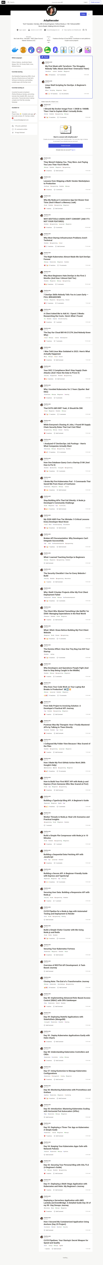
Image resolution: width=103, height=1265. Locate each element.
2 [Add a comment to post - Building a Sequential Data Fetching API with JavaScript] (58, 863)
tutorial (54, 71)
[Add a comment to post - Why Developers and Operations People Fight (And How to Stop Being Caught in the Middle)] (47, 676)
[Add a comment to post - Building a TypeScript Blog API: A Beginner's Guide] (49, 806)
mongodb (60, 468)
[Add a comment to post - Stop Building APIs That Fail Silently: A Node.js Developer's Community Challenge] (49, 509)
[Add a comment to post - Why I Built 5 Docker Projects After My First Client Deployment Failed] (49, 600)
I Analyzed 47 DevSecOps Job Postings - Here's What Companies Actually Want (65, 444)
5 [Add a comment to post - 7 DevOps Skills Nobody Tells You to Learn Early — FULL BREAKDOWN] (59, 303)
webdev (60, 71)
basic (66, 951)
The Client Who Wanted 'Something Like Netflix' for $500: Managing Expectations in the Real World (66, 612)
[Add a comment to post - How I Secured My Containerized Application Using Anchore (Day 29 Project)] (48, 1230)
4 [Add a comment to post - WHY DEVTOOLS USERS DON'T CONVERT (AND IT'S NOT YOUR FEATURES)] (58, 227)
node (45, 205)
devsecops (47, 449)
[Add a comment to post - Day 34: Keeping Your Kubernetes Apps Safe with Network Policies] (48, 1154)
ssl (45, 1170)
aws (50, 524)
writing (61, 1057)
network (46, 1151)
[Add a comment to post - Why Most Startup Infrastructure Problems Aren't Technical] (48, 246)
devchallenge (61, 984)
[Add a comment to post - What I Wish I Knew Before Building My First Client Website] (49, 638)
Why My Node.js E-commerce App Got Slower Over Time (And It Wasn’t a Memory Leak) (66, 201)
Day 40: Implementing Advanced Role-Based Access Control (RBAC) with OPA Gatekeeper (67, 999)
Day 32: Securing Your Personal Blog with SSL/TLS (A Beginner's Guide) (66, 1166)
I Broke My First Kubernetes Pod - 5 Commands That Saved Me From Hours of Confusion (67, 482)
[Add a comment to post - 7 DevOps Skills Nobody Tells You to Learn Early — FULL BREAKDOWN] (48, 303)
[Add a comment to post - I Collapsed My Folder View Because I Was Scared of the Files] (47, 752)
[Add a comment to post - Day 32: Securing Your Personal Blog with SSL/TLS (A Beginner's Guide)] (47, 1173)
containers (47, 1227)
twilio (49, 543)
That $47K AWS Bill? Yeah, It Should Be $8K (63, 408)
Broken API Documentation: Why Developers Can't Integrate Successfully (66, 539)
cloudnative (66, 524)
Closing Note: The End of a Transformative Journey (66, 981)
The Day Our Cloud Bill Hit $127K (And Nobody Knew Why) (67, 333)
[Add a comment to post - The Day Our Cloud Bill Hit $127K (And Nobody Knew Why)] (48, 341)
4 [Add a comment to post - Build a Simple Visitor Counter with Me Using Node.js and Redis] (60, 938)
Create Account (65, 145)
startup (52, 654)
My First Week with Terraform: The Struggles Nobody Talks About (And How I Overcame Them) (67, 67)
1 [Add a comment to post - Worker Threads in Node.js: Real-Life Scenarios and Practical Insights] (48, 825)
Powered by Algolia (57, 2)
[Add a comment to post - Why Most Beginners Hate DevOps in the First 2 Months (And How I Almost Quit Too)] (48, 284)
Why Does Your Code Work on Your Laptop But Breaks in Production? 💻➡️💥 (64, 688)
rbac (45, 1003)
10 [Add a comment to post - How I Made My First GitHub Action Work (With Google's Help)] (61, 771)
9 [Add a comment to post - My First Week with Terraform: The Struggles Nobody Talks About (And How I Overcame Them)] (61, 75)
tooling (62, 1076)
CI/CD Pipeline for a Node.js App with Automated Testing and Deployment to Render (65, 912)
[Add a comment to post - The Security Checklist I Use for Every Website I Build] (47, 581)
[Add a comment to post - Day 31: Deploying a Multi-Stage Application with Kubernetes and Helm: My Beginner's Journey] (47, 1190)
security (46, 375)
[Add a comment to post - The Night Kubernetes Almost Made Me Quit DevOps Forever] (49, 265)
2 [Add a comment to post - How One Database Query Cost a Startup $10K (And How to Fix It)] (60, 471)
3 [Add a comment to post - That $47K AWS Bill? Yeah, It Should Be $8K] (61, 414)
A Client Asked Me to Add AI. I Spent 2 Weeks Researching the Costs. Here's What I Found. (64, 314)
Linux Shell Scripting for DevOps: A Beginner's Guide (65, 86)
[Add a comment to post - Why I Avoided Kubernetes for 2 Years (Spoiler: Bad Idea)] (48, 397)
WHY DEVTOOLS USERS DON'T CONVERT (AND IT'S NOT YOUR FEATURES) (67, 220)
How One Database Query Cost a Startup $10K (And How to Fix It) (67, 463)
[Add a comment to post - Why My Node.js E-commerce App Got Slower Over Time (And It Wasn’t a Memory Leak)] (47, 208)
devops (66, 114)
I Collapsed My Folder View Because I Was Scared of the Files (67, 745)
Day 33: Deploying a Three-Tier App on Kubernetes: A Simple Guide (66, 1128)
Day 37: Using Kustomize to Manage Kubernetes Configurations (65, 1072)
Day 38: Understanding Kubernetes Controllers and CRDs (66, 1053)
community (62, 506)
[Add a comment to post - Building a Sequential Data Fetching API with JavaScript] (48, 863)
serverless (68, 578)
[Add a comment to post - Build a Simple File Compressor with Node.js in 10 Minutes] (48, 844)
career (67, 300)
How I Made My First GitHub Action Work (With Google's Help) (64, 763)
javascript (61, 224)
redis (50, 935)
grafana (46, 1095)
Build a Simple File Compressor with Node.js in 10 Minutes (66, 836)
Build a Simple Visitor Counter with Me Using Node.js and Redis (64, 931)
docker (46, 114)
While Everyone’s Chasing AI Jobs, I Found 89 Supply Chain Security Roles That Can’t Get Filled (67, 426)
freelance (46, 616)
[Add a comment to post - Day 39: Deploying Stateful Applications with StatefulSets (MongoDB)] (48, 1025)
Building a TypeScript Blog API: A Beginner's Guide (66, 800)
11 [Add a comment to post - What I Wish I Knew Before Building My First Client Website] (61, 639)
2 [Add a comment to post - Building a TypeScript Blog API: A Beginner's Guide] (60, 807)
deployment (47, 597)
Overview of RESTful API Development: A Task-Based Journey (65, 966)
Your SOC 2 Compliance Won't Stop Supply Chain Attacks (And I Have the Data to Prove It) (65, 371)
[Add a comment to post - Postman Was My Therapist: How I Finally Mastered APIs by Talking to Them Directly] (48, 733)
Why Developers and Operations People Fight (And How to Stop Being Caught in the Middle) (66, 669)
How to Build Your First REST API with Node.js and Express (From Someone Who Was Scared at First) (66, 782)
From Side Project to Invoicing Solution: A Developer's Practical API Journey (62, 707)
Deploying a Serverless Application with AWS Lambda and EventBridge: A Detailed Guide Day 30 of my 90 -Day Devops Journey (67, 1202)
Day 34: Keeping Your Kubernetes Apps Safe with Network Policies (65, 1147)
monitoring (68, 1095)
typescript (47, 803)
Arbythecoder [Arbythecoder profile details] (48, 62)
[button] (15, 50)
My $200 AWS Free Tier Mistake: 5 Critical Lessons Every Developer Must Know (66, 520)
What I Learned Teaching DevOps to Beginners (64, 557)
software (46, 186)
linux (47, 90)
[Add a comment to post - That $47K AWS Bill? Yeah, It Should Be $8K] (49, 414)
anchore (59, 1227)
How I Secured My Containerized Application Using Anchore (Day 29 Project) (66, 1223)
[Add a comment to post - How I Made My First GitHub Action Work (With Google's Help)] (49, 771)
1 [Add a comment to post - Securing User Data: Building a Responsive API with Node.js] (57, 901)
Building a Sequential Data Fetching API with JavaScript (63, 855)
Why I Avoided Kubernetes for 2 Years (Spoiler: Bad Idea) (66, 390)
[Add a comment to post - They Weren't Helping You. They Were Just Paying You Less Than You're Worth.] (48, 170)
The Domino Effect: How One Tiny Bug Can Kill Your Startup (67, 650)
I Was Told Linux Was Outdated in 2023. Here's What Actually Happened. (67, 352)
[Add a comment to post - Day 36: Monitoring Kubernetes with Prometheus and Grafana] (49, 1098)
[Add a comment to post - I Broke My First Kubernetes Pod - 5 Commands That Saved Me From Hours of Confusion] (49, 490)
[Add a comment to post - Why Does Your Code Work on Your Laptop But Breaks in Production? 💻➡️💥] (49, 695)
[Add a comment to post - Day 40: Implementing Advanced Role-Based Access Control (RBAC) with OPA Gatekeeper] (47, 1006)
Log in (85, 2)
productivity (53, 468)
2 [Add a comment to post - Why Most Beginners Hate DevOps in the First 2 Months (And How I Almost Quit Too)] (59, 284)
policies (65, 1151)
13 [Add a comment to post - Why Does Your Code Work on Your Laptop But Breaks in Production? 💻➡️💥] (61, 695)
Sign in (73, 150)
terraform (48, 71)
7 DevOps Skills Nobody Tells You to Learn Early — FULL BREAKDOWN (66, 295)
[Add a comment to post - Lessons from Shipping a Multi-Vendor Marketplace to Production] (48, 189)
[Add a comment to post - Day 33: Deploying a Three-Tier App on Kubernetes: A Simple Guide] (48, 1135)
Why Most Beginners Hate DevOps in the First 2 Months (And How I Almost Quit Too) (65, 277)
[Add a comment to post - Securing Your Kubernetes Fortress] (48, 954)
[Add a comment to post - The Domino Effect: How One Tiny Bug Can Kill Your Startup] (49, 657)
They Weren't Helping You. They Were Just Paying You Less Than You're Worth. (66, 163)
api (57, 506)
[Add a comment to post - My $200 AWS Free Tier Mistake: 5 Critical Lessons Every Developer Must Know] (49, 527)
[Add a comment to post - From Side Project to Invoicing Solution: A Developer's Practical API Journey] (47, 714)
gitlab (61, 1245)
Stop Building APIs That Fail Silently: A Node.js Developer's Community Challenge (64, 501)
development (63, 338)
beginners (66, 71)
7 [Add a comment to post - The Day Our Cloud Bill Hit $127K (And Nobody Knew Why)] (58, 341)
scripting (52, 90)
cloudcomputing (62, 319)
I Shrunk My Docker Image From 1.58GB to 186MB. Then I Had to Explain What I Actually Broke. (66, 110)
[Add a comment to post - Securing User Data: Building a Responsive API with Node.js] (47, 900)
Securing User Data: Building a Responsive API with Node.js (67, 893)
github (55, 768)
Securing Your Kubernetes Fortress (59, 949)
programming (59, 114)
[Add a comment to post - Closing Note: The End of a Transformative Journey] (49, 987)
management (55, 1076)
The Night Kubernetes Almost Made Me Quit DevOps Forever (67, 258)
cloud (60, 243)
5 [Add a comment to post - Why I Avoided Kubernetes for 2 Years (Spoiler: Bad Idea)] (58, 398)
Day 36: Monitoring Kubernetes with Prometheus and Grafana (67, 1091)
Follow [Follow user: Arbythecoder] (83, 14)
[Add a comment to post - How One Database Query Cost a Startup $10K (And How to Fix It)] (49, 471)
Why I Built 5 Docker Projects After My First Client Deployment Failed (66, 593)
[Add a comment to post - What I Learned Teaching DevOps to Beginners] (48, 563)
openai (55, 319)
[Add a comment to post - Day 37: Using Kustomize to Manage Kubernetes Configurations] (48, 1079)
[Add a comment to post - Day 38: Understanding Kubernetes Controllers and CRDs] (48, 1060)
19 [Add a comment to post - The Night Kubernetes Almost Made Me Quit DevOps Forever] (61, 265)
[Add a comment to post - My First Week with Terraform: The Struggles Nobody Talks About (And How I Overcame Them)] (50, 74)
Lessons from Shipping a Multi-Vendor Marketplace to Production (67, 182)
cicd (45, 916)
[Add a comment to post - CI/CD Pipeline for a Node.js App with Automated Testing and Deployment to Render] (48, 919)
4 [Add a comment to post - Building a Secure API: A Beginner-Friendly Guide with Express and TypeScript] (60, 882)
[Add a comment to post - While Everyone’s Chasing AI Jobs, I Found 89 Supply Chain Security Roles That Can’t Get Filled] (48, 433)
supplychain (53, 375)
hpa (45, 1114)
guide (60, 803)
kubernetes (53, 262)
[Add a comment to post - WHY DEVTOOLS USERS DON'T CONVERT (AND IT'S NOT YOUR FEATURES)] (48, 227)
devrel (58, 1003)
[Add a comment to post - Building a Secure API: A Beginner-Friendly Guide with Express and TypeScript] (49, 882)
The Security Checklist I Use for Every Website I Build (65, 574)
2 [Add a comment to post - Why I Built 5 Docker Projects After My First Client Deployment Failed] (60, 601)
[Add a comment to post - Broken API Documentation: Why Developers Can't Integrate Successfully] (49, 546)
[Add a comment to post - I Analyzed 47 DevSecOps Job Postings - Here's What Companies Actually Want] (49, 452)
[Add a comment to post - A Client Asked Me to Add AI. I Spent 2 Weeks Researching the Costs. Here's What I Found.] (48, 322)
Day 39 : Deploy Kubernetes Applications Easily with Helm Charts (67, 1036)
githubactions (48, 768)
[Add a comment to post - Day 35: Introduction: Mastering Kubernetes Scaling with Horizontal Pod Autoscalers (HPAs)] (48, 1117)
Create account (95, 2)
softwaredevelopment (58, 543)
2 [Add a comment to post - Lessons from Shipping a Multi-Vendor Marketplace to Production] (58, 190)
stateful (60, 1022)
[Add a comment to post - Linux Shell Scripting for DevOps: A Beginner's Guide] (51, 93)
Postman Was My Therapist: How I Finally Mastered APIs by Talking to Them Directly (67, 726)
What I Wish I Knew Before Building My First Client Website (66, 631)
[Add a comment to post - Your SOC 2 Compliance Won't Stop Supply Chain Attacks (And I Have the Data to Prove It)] (48, 378)
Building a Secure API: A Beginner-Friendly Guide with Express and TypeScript (65, 874)
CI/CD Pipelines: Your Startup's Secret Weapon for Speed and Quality (66, 1241)
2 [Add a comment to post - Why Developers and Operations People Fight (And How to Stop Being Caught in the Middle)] (57, 677)
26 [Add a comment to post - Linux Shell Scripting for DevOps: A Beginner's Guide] (64, 94)
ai (45, 319)
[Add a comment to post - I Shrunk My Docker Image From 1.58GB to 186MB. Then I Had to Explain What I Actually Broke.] (49, 117)
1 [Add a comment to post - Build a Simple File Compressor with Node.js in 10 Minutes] (58, 844)
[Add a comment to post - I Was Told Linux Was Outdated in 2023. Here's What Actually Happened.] (48, 360)
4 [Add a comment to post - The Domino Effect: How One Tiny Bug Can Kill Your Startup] (60, 658)
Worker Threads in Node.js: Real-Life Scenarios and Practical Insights (67, 818)
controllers (55, 1057)
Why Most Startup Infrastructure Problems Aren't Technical (65, 239)
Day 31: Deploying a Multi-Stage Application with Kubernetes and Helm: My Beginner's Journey (65, 1185)
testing (63, 916)
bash (64, 90)
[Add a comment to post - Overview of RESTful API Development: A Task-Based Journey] (48, 971)
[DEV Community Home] (3, 2)
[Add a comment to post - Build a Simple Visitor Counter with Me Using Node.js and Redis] (49, 938)
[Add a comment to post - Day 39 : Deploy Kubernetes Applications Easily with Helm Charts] (48, 1041)
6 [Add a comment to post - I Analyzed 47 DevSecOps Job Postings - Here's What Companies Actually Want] (61, 452)
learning (66, 394)
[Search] (8, 2)
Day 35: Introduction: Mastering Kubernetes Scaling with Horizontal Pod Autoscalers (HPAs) (67, 1110)
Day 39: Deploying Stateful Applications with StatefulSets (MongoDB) (63, 1018)
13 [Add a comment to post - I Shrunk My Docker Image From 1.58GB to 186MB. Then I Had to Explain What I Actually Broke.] (61, 117)
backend (46, 730)
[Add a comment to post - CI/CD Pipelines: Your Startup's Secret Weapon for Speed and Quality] (47, 1248)
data (45, 860)
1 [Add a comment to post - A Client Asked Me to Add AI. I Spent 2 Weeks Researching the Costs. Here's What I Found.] (58, 322)
